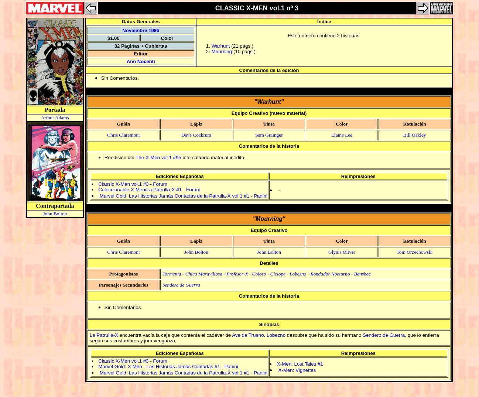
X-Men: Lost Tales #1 (300, 364)
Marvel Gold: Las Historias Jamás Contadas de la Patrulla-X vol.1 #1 (174, 196)
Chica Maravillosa (203, 274)
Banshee (362, 274)
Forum (160, 184)
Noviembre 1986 (140, 30)
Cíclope (277, 274)
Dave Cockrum (196, 135)
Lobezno (298, 274)
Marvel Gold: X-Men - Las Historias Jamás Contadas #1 (159, 366)
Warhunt (221, 46)
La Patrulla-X (104, 335)
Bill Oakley (414, 135)
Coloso (259, 274)
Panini (260, 196)
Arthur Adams (55, 117)
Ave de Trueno (248, 335)
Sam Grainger (269, 135)
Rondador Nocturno (330, 274)
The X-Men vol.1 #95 (158, 157)
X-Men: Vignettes (297, 370)
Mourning (222, 51)
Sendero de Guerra (181, 285)
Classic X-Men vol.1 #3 (123, 184)
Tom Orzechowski (415, 252)
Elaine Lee (341, 135)
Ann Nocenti (141, 61)
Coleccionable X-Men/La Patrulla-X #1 (140, 189)
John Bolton (55, 213)
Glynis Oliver (341, 252)
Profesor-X (237, 274)
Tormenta (171, 274)
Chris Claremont (123, 135)
